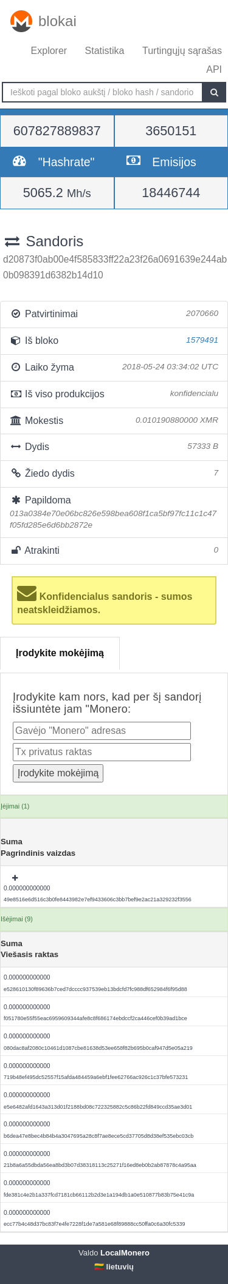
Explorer (49, 50)
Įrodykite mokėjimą (60, 653)
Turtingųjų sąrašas (182, 50)
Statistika (105, 50)
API (214, 69)
